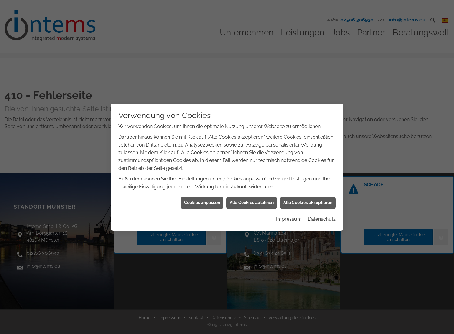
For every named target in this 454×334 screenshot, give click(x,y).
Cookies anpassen (202, 201)
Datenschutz (322, 217)
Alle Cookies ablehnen (252, 201)
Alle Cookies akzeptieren (307, 201)
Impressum (289, 217)
